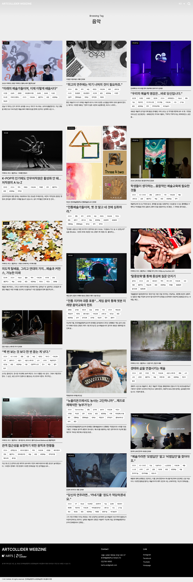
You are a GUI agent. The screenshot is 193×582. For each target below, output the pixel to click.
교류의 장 (158, 195)
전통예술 (70, 224)
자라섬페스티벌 (119, 414)
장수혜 (5, 277)
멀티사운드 (86, 314)
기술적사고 (158, 465)
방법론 (48, 450)
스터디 (141, 469)
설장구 (75, 220)
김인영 (134, 98)
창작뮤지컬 (52, 454)
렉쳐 (19, 187)
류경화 (70, 508)
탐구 (4, 368)
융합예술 (54, 97)
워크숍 (5, 364)
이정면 (116, 93)
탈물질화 (178, 284)
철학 (55, 364)
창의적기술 (135, 473)
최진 (103, 310)
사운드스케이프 (29, 360)
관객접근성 (14, 450)
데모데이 (119, 504)
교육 (147, 280)
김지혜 (88, 216)
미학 (4, 360)
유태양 (148, 98)
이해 (110, 414)
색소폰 (77, 414)
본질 (69, 220)
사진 (185, 280)
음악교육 (84, 318)
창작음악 (109, 418)
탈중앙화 (142, 288)
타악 (69, 422)
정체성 (86, 97)
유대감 (19, 281)
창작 (147, 106)
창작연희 (94, 97)
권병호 (70, 310)
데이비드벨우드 (24, 450)
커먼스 (48, 281)
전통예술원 (78, 97)
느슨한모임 (168, 465)
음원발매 (114, 220)
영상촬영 (77, 93)
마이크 (47, 356)
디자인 (147, 373)
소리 (38, 360)
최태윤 (171, 284)
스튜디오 (116, 89)
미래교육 (32, 97)
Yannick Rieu (79, 410)
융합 (48, 97)
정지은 (87, 224)
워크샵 (111, 314)
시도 (175, 102)
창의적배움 (145, 473)
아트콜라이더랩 (29, 93)
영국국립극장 (21, 454)
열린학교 (40, 97)
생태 (180, 373)
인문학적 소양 (35, 364)
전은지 (184, 377)
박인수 (117, 216)
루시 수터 (169, 280)
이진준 (5, 93)
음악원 (92, 318)
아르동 (160, 469)
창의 (106, 318)
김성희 (12, 93)
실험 (141, 199)
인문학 (70, 97)
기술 (133, 102)
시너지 (70, 93)
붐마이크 (11, 360)
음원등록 (106, 220)
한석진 (5, 187)
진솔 (90, 310)
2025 (24, 97)
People (71, 43)
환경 (133, 381)
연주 (83, 414)
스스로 (134, 469)
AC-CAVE (142, 195)
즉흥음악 (101, 418)
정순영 (5, 101)
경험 (76, 89)
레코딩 (94, 89)
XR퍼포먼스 (171, 98)
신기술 (182, 102)
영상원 (75, 512)
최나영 (5, 97)
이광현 (141, 98)
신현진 (140, 377)
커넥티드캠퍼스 (15, 97)
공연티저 (98, 504)
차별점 (97, 512)
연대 (53, 277)
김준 (28, 356)
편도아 (84, 310)
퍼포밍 (102, 97)
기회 (165, 195)
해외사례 (5, 458)
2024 (70, 89)
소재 (133, 377)
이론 (26, 364)
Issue (6, 43)
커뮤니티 (153, 473)
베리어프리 (57, 450)
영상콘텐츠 (86, 93)
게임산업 (117, 310)
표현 (75, 422)
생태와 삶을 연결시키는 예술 (148, 368)
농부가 (102, 410)
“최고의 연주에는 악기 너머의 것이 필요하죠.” (94, 84)
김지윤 (77, 310)
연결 (133, 284)
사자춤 (70, 414)
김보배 (46, 93)
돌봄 (26, 277)
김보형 (39, 93)
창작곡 (101, 224)
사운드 (19, 360)
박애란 (41, 187)
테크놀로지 (166, 106)
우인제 (95, 93)
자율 (181, 469)
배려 (109, 89)
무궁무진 (140, 102)
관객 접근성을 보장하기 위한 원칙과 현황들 (28, 445)
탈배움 (55, 281)
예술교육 (148, 284)
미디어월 (159, 102)
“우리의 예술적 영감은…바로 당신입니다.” (156, 93)
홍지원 (14, 458)
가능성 (180, 98)
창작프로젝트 (156, 106)
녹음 (88, 89)
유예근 (97, 310)
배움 (179, 195)
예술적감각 (53, 360)
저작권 (19, 191)
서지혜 (47, 277)
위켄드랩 (161, 377)
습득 (147, 469)
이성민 (53, 93)
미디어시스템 (150, 102)
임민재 (155, 98)
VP (76, 504)
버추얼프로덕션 (96, 508)
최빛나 (41, 281)
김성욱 (112, 504)
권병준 (19, 93)
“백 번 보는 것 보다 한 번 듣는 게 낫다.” (26, 351)
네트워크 (154, 280)
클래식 (112, 318)
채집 (49, 364)
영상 (69, 512)
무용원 (25, 187)
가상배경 (89, 504)
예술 (90, 220)
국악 (82, 89)
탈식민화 (134, 288)
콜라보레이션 (119, 418)
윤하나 (134, 280)
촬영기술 (104, 512)
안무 (47, 187)
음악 (77, 318)
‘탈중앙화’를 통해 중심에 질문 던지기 (153, 276)
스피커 (45, 360)
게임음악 (70, 314)
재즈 (69, 418)
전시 (43, 364)
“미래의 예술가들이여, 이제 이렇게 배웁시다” (29, 88)
